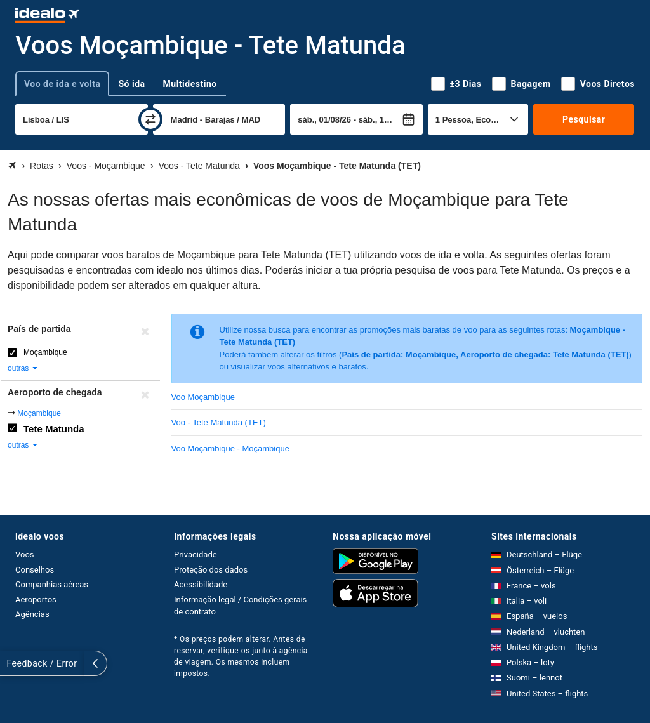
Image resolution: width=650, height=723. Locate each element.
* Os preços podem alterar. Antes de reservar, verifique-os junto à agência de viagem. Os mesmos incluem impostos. (241, 656)
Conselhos (34, 569)
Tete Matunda (53, 428)
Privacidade (195, 554)
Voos (24, 554)
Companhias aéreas (51, 584)
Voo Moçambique (203, 397)
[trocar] (150, 119)
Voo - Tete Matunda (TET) (218, 422)
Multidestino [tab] (190, 84)
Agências (32, 614)
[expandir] (11, 663)
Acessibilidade (200, 584)
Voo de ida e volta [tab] (62, 84)
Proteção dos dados (211, 569)
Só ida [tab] (131, 84)
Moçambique (45, 352)
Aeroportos (35, 599)
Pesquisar (583, 119)
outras (23, 368)
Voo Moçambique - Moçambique (230, 448)
